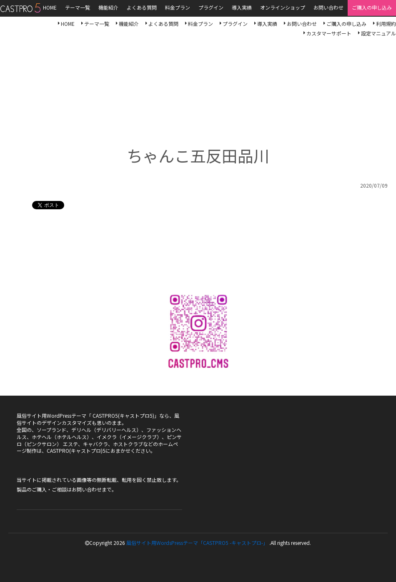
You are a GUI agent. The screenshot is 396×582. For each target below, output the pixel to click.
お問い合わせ (302, 23)
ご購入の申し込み (346, 23)
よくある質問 (163, 23)
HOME (68, 23)
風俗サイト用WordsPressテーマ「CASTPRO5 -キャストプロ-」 (197, 542)
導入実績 (267, 23)
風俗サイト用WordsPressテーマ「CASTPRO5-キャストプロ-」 (20, 8)
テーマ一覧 (96, 23)
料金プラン (200, 23)
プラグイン (235, 23)
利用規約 (386, 23)
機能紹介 (129, 23)
